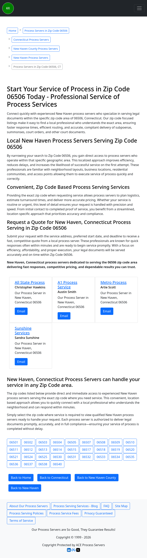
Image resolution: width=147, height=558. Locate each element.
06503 (42, 442)
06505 (72, 442)
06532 (86, 457)
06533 (101, 457)
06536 (13, 464)
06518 (101, 449)
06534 (115, 457)
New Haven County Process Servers (35, 48)
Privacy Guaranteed (98, 513)
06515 (72, 449)
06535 (130, 457)
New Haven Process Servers (30, 57)
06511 (13, 449)
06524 (28, 457)
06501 (13, 442)
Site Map (121, 506)
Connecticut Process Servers (31, 39)
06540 (57, 464)
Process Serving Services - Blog (76, 506)
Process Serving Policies (26, 513)
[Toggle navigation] (139, 8)
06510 (130, 442)
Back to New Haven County (96, 477)
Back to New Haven (25, 488)
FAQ (106, 506)
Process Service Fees (64, 513)
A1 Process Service (67, 285)
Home (12, 30)
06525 (42, 457)
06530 (57, 457)
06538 (42, 464)
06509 (115, 442)
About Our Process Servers (28, 506)
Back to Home (21, 477)
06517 (86, 449)
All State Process (30, 282)
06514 (57, 449)
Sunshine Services (23, 330)
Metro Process (113, 282)
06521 (13, 457)
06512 (28, 449)
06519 (115, 449)
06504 (57, 442)
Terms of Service (21, 520)
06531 (72, 457)
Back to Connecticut (54, 477)
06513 (42, 449)
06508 (101, 442)
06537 (28, 464)
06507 (86, 442)
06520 (130, 449)
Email (21, 311)
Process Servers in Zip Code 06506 (45, 30)
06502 (28, 442)
